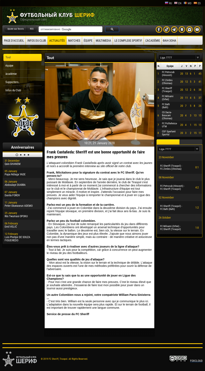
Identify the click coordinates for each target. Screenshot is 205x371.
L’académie (152, 40)
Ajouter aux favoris (15, 29)
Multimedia (103, 40)
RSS (32, 29)
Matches (74, 40)
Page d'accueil (14, 40)
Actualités (57, 40)
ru (168, 3)
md (187, 3)
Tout (8, 57)
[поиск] (70, 29)
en (177, 3)
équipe (88, 40)
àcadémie (11, 74)
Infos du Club (36, 40)
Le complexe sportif (128, 40)
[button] (198, 57)
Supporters (12, 82)
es (197, 3)
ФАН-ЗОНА (169, 40)
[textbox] (177, 57)
